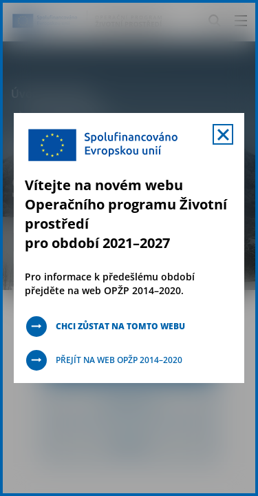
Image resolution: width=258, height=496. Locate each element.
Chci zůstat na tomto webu (120, 326)
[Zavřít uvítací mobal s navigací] (223, 134)
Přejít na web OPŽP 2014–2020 (119, 360)
